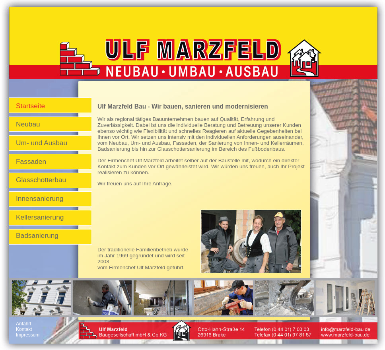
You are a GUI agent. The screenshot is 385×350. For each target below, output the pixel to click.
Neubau (28, 124)
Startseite (30, 106)
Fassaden (31, 161)
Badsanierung (37, 235)
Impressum (27, 335)
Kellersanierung (40, 217)
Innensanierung (39, 198)
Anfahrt (23, 324)
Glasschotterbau (41, 180)
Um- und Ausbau (41, 143)
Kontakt (24, 329)
